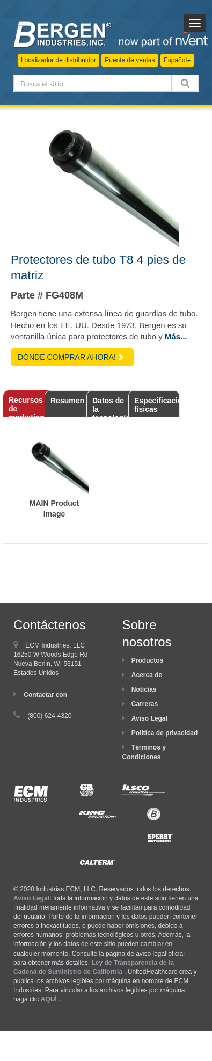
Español (177, 60)
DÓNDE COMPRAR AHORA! (71, 357)
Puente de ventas (130, 60)
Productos (147, 660)
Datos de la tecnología (111, 406)
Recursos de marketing (27, 406)
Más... (176, 336)
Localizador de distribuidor (58, 60)
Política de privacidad (164, 733)
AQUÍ (49, 999)
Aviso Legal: (32, 898)
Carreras (144, 704)
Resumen (67, 400)
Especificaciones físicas (157, 404)
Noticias (144, 689)
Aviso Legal (149, 718)
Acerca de (146, 675)
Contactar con (45, 695)
